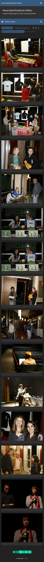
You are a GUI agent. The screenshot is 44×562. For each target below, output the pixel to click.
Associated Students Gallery (11, 3)
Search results (10, 22)
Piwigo (26, 558)
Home (2, 21)
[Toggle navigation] (41, 3)
